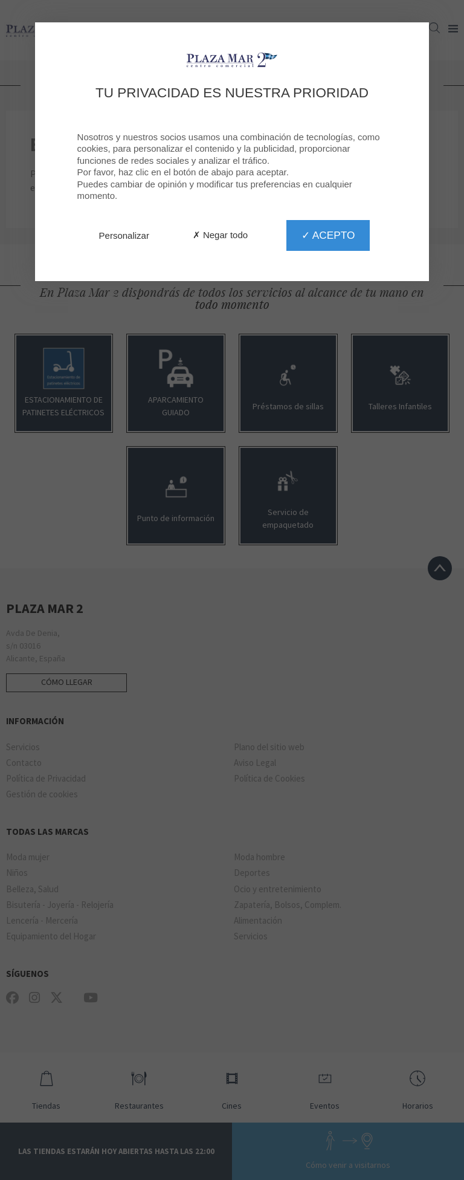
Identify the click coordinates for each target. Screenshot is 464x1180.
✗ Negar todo (220, 235)
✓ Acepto (328, 235)
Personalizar (124, 235)
